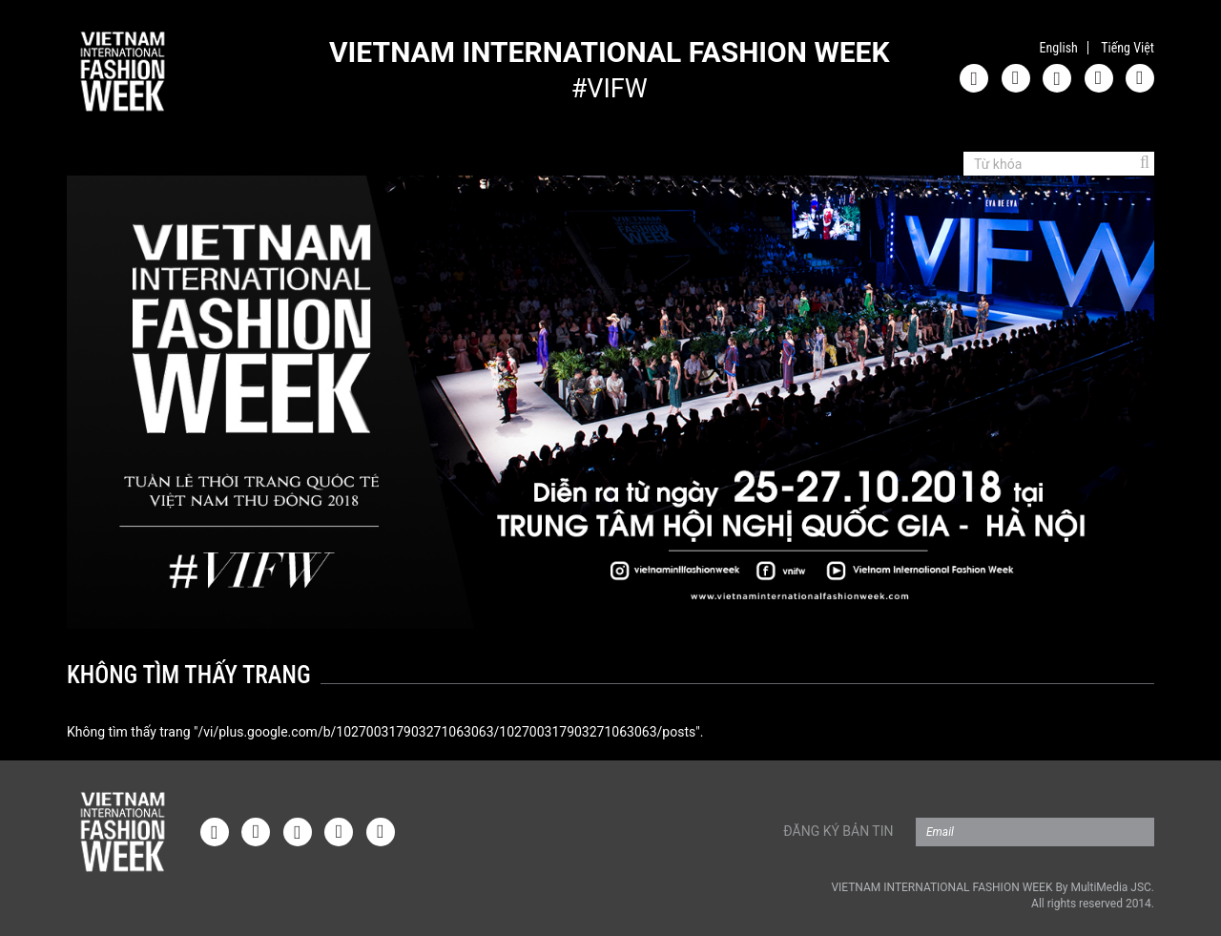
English (1059, 47)
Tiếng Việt (1127, 47)
